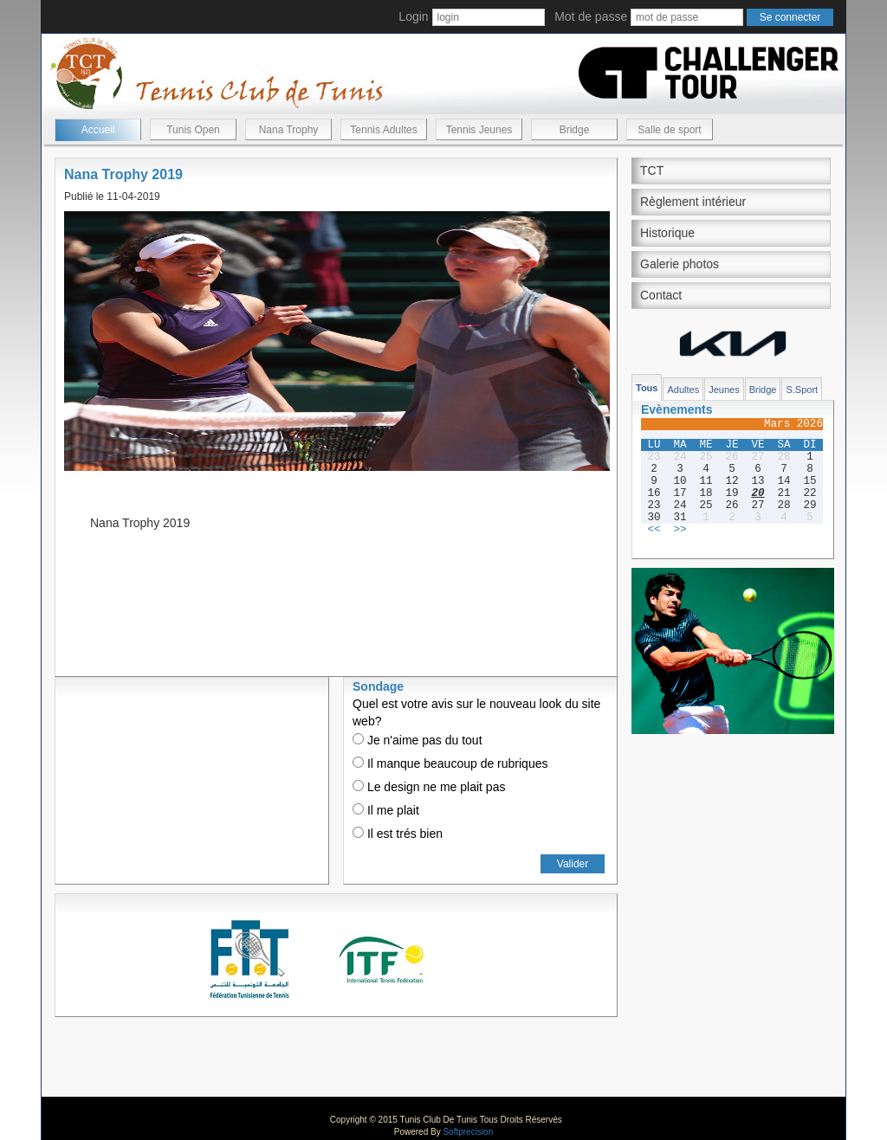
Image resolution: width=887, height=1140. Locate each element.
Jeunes (724, 389)
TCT (652, 170)
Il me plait (386, 810)
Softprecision (468, 1132)
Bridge (575, 130)
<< (653, 530)
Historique (667, 233)
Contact (661, 295)
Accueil (98, 130)
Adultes (683, 389)
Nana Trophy (289, 130)
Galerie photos (679, 264)
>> (679, 530)
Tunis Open (193, 130)
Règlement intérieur (693, 202)
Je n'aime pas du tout (417, 740)
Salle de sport (669, 130)
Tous (646, 388)
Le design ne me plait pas (429, 787)
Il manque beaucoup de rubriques (450, 763)
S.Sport (802, 389)
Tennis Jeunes (479, 130)
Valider (572, 864)
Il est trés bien (398, 834)
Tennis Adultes (383, 130)
